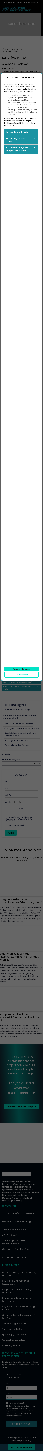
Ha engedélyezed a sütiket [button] (18, 132)
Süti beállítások (21, 674)
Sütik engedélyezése (21, 669)
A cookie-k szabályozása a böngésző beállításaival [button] (18, 149)
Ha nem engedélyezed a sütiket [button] (17, 140)
